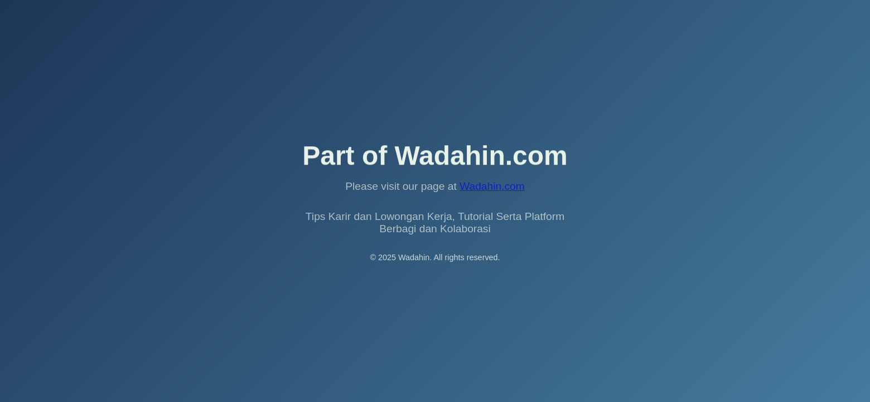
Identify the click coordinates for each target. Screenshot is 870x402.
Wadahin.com (492, 186)
